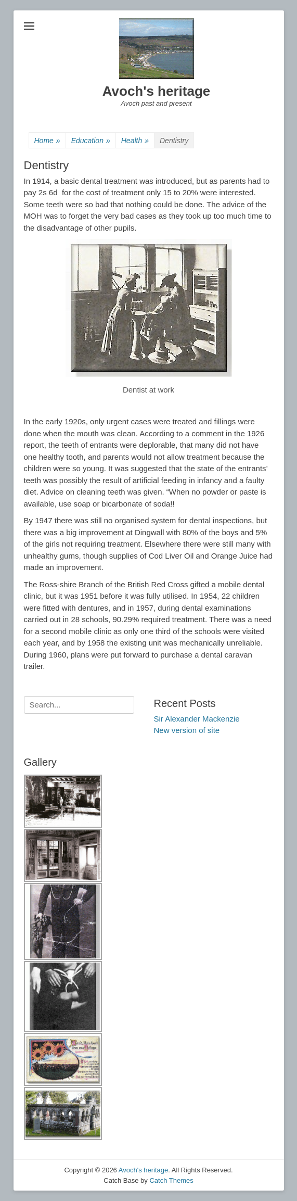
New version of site (187, 730)
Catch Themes (171, 1180)
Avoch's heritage (156, 91)
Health (135, 140)
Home (47, 140)
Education (90, 140)
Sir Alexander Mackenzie (197, 718)
